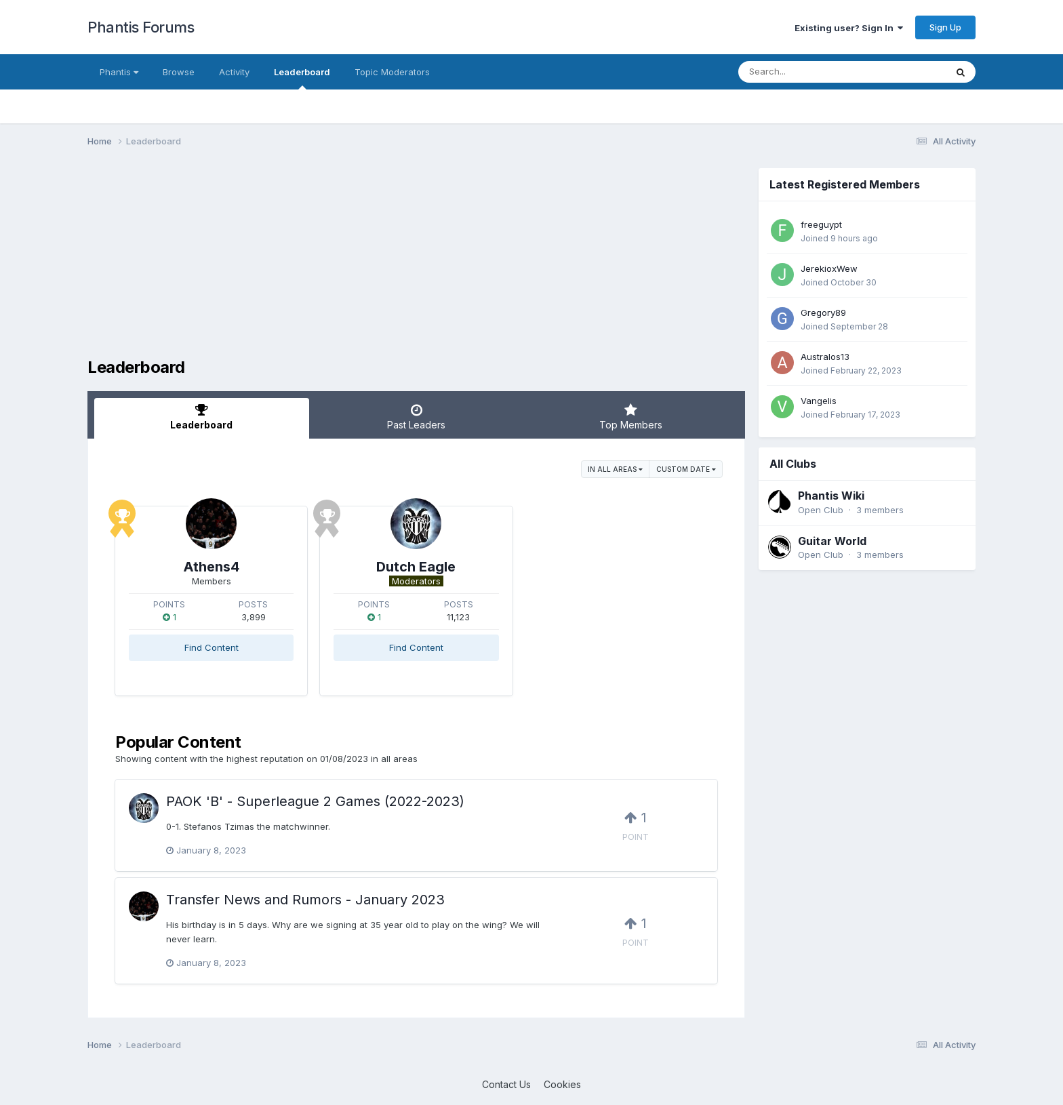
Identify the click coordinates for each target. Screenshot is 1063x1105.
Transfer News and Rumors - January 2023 (305, 899)
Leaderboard (302, 77)
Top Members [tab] (631, 416)
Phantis (119, 71)
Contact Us (506, 1084)
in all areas (615, 469)
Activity (234, 71)
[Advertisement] (334, 263)
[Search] (805, 72)
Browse (179, 71)
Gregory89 (823, 312)
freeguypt (821, 224)
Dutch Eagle (416, 567)
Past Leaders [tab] (416, 416)
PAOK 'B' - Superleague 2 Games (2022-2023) (315, 801)
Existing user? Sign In (849, 27)
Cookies (562, 1084)
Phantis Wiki (831, 495)
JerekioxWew (829, 268)
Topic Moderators (392, 71)
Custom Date (686, 469)
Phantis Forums (140, 27)
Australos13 (825, 356)
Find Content (211, 647)
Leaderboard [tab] (201, 416)
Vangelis (819, 400)
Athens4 (211, 567)
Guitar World (832, 541)
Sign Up (945, 27)
